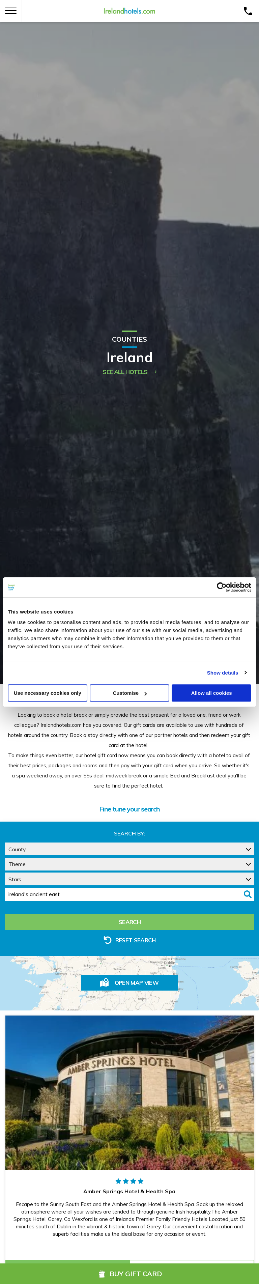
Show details (222, 673)
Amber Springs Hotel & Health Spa (129, 1191)
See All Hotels (129, 372)
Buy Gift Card (129, 1274)
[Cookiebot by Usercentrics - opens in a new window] (221, 587)
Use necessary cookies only (47, 693)
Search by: (129, 833)
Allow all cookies (211, 693)
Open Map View (129, 982)
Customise (130, 693)
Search (130, 921)
